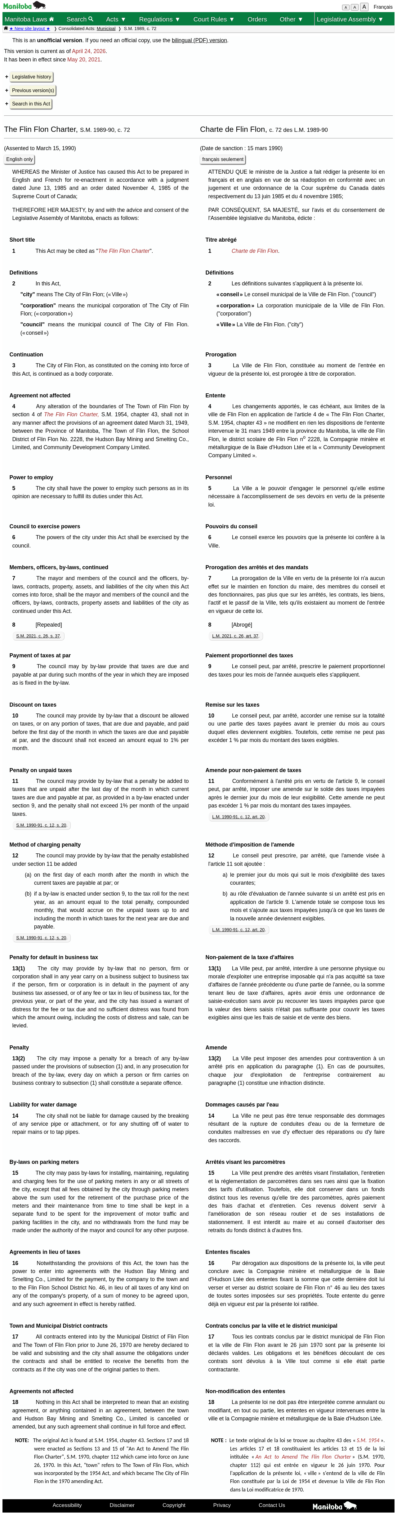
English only (19, 159)
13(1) (20, 968)
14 (16, 1116)
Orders (257, 19)
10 (16, 716)
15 (16, 1173)
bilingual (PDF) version (199, 40)
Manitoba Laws (29, 19)
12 (16, 855)
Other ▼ (292, 19)
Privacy (222, 1505)
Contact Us (272, 1505)
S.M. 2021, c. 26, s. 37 (38, 635)
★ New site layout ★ (29, 28)
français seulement (222, 159)
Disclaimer (122, 1505)
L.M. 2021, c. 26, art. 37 (235, 635)
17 (16, 1337)
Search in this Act (31, 103)
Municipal (106, 28)
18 (16, 1402)
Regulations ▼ (160, 19)
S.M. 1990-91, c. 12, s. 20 (41, 825)
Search (80, 19)
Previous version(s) (33, 90)
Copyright (174, 1505)
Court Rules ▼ (214, 19)
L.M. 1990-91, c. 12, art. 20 (238, 816)
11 (16, 781)
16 (16, 1263)
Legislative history (31, 76)
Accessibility (67, 1505)
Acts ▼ (116, 19)
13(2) (20, 1058)
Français (383, 7)
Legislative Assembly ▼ (350, 19)
